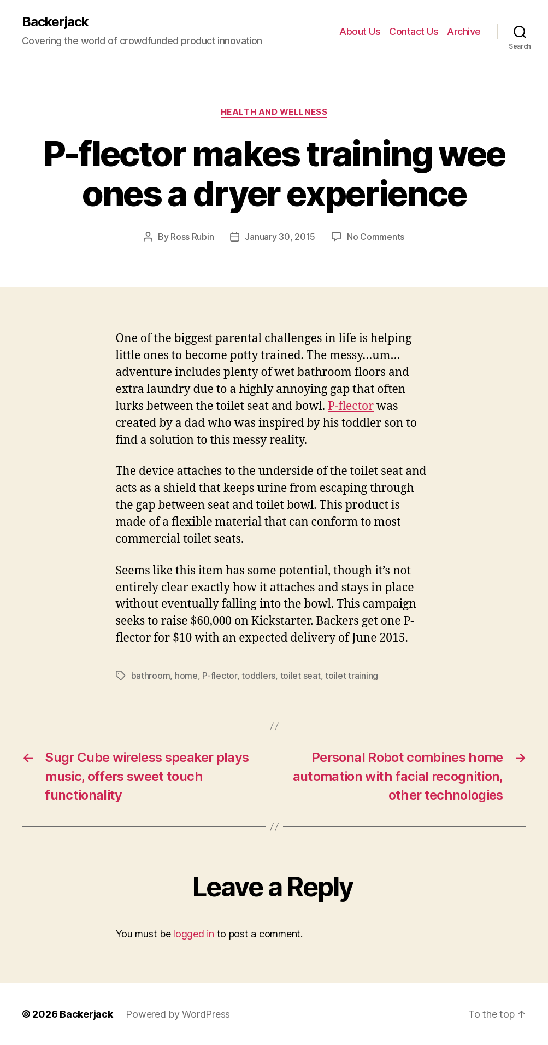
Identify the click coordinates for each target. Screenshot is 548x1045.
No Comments (375, 236)
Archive (464, 31)
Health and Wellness (274, 112)
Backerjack (55, 21)
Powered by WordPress (178, 1014)
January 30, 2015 (280, 236)
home (186, 675)
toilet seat (300, 675)
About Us (359, 31)
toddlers (258, 675)
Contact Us (413, 31)
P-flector (351, 406)
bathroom (150, 675)
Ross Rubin (192, 236)
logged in (193, 934)
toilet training (351, 675)
